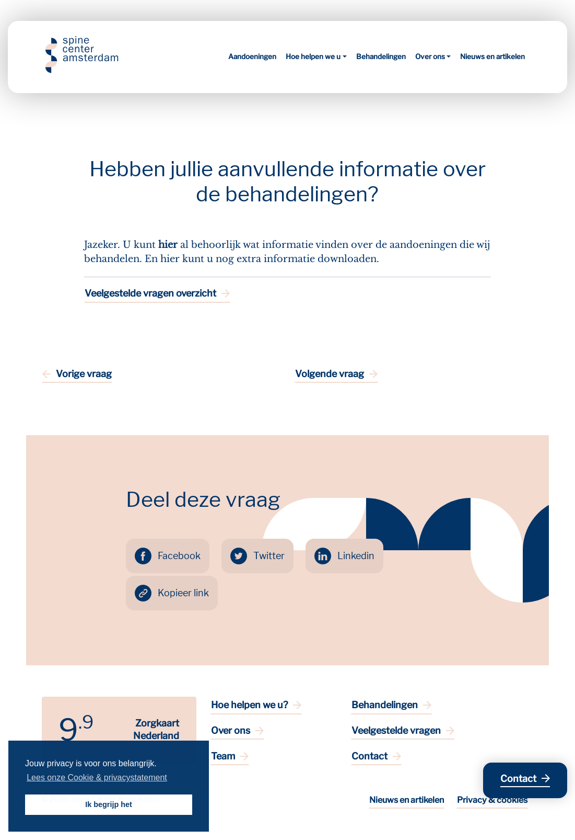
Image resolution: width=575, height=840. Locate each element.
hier (168, 245)
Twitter (269, 555)
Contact (369, 756)
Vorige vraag (84, 373)
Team (223, 756)
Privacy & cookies (492, 800)
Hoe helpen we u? (249, 704)
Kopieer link (183, 592)
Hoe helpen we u (313, 56)
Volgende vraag (329, 373)
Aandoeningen (252, 56)
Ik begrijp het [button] (108, 804)
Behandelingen (381, 56)
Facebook (179, 555)
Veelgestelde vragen (396, 730)
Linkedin (355, 555)
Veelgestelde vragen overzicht (150, 293)
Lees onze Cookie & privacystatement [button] (97, 777)
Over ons (430, 56)
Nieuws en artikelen (492, 56)
